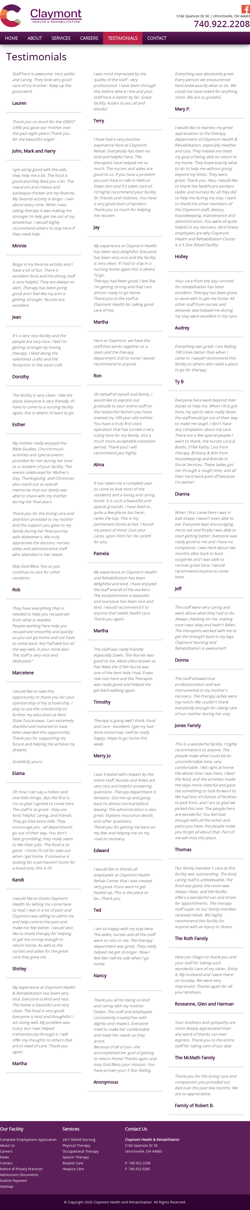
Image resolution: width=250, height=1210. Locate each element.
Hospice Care (73, 1169)
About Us (7, 1145)
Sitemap (6, 1186)
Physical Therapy (76, 1145)
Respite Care (72, 1163)
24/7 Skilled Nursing (78, 1139)
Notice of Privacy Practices (21, 1169)
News (4, 1157)
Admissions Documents (19, 1174)
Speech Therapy (75, 1157)
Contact (6, 1163)
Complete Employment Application (28, 1139)
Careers (6, 1151)
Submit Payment (13, 1180)
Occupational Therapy (80, 1151)
